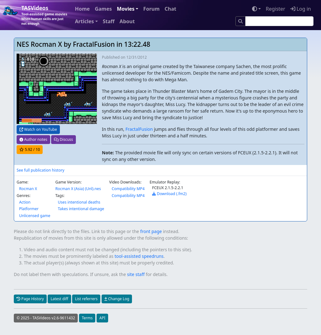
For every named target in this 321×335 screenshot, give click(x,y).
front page (151, 231)
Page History (30, 298)
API (102, 318)
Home (82, 8)
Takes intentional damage (81, 208)
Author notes (33, 139)
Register (275, 8)
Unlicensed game (34, 215)
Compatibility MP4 (128, 188)
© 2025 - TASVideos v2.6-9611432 (46, 318)
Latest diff (59, 298)
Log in (300, 8)
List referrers (86, 298)
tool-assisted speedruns (138, 256)
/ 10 (29, 149)
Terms (87, 318)
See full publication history (40, 170)
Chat (170, 8)
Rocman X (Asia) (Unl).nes (78, 188)
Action (24, 202)
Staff (109, 21)
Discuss (63, 139)
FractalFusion (139, 129)
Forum (151, 8)
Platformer (29, 208)
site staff (136, 274)
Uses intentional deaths (79, 202)
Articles (84, 21)
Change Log (116, 298)
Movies (125, 8)
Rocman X (28, 188)
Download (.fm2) (169, 193)
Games (103, 8)
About (127, 21)
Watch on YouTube (38, 129)
